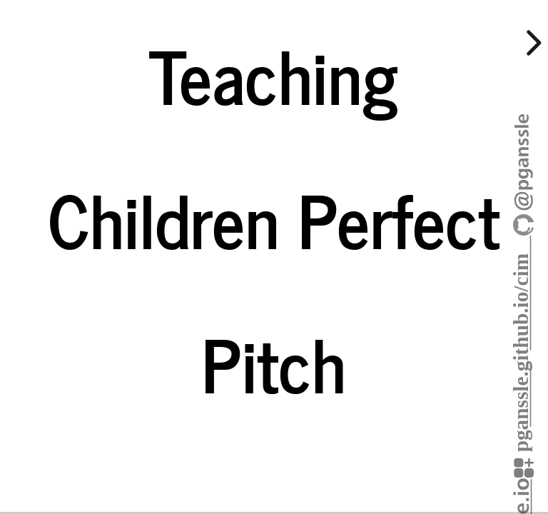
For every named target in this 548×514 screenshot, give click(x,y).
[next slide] (531, 43)
